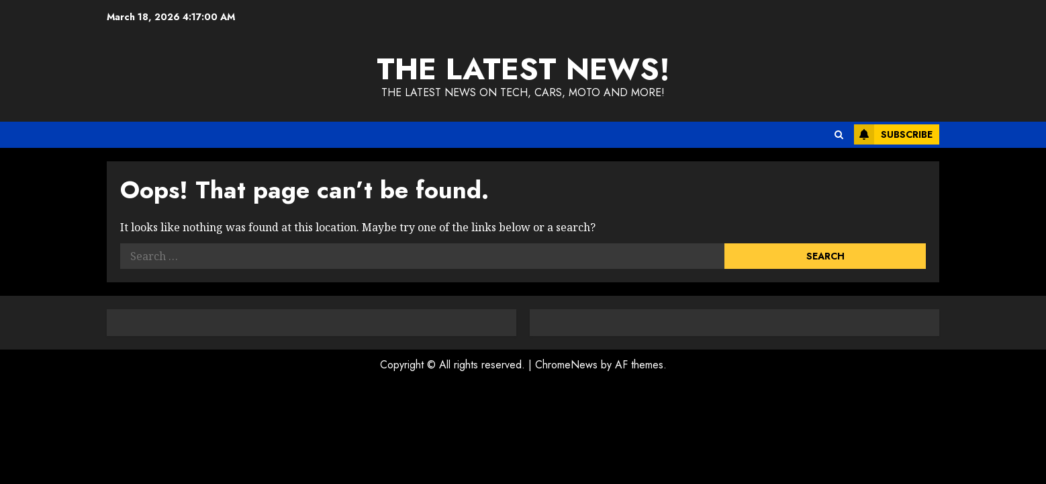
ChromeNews (566, 364)
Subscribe (893, 134)
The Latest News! (523, 69)
